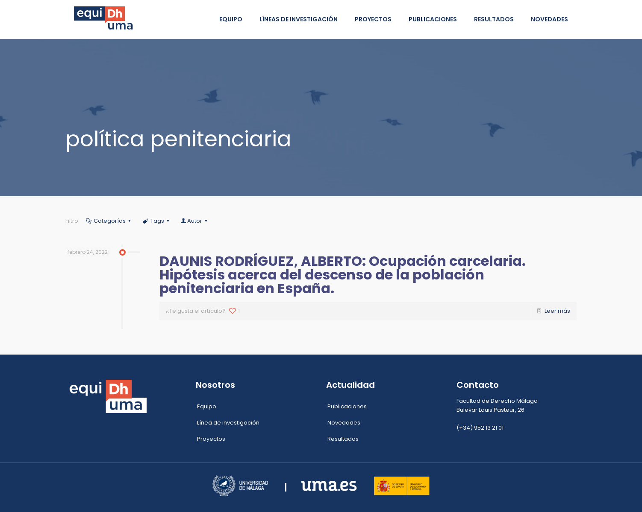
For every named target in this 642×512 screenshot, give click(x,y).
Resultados (343, 439)
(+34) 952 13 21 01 (480, 428)
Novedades (343, 423)
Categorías (109, 221)
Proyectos (211, 439)
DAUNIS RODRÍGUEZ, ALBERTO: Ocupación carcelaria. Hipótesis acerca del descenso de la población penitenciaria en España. (342, 274)
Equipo (206, 406)
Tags (156, 221)
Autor (195, 221)
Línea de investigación (228, 423)
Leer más (557, 311)
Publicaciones (347, 406)
